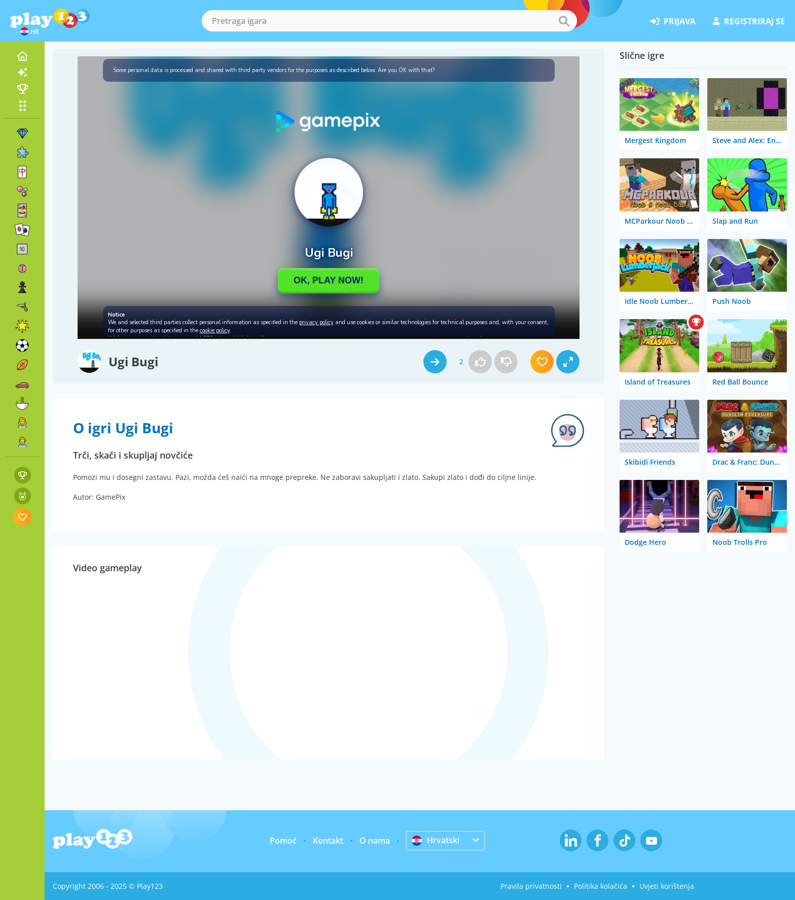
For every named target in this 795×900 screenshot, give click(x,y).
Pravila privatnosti (531, 886)
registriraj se (749, 21)
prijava (673, 21)
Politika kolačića (600, 886)
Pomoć (283, 840)
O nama (374, 840)
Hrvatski (435, 840)
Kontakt (328, 840)
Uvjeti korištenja (666, 886)
